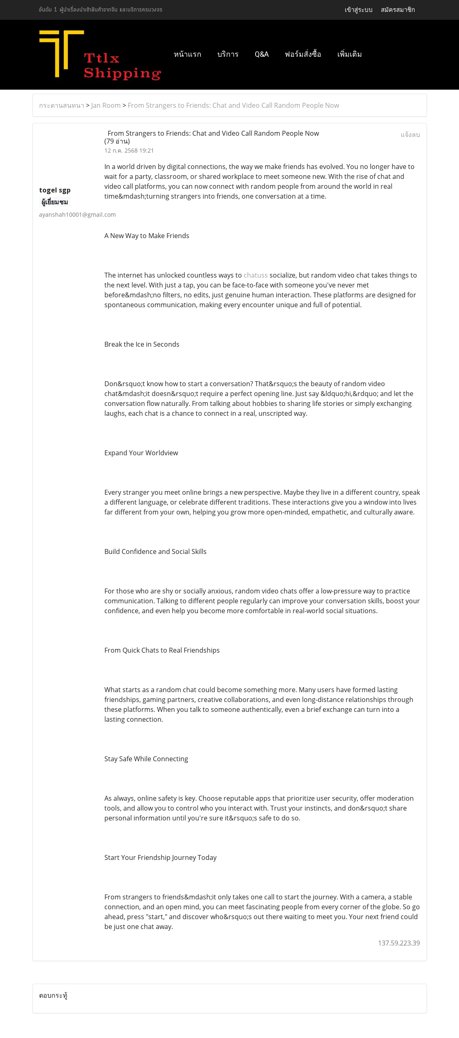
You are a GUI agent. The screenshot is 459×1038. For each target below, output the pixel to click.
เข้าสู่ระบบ (359, 10)
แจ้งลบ (410, 134)
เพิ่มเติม (349, 54)
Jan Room (106, 105)
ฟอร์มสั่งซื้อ (303, 54)
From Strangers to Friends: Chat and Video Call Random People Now (233, 105)
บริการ (228, 54)
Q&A (262, 54)
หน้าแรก (187, 54)
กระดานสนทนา (61, 105)
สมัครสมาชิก (398, 10)
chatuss (256, 275)
